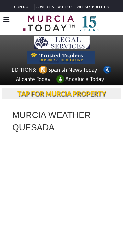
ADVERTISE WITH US (54, 7)
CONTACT (22, 7)
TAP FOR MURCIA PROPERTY (61, 94)
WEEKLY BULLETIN (93, 7)
